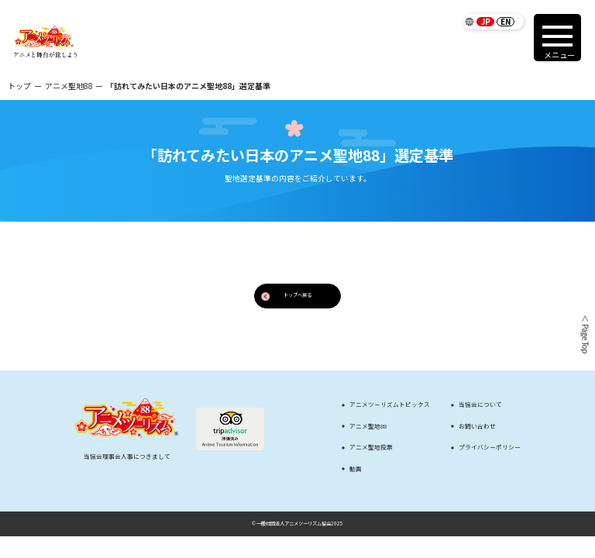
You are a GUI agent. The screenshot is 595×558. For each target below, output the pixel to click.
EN (505, 21)
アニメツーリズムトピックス (389, 404)
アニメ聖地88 (69, 85)
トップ (19, 85)
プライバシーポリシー (490, 447)
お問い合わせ (477, 426)
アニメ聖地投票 (371, 447)
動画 (355, 469)
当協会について (480, 404)
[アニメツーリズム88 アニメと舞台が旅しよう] (45, 41)
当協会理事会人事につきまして (127, 456)
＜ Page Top (584, 334)
